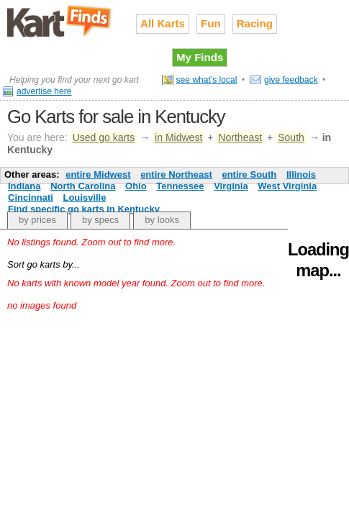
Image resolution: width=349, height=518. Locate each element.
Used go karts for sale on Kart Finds (60, 21)
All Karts (162, 23)
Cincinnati (30, 197)
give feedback (291, 80)
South (291, 137)
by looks (162, 219)
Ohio (136, 186)
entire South (249, 174)
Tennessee (180, 186)
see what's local (206, 80)
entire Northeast (176, 174)
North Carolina (82, 186)
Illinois (301, 174)
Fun (211, 23)
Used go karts (104, 137)
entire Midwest (97, 174)
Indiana (24, 186)
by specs (100, 219)
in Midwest (178, 137)
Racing (255, 23)
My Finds (199, 57)
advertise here (44, 91)
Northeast (240, 137)
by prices (37, 219)
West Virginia (287, 186)
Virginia (231, 186)
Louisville (84, 197)
